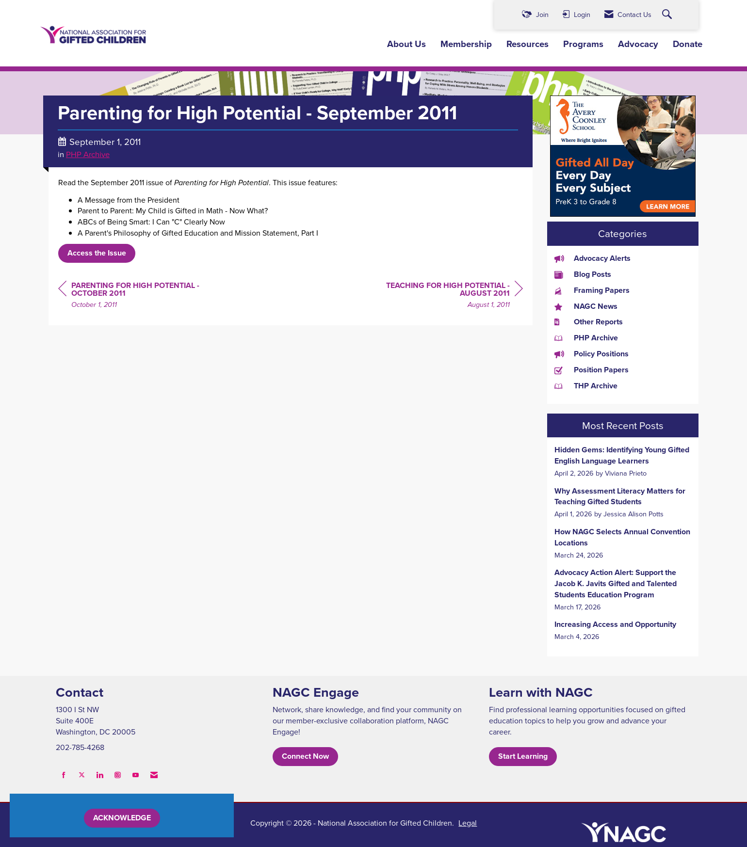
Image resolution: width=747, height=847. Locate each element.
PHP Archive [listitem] (586, 338)
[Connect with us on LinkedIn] (100, 775)
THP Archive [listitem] (585, 386)
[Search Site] (668, 15)
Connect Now (305, 756)
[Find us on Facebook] (64, 775)
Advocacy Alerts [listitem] (592, 258)
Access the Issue (96, 252)
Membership (466, 44)
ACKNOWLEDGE (122, 817)
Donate (687, 44)
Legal (467, 822)
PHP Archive (88, 154)
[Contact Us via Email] (154, 775)
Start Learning (523, 756)
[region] (450, 296)
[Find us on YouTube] (136, 775)
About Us (406, 44)
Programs (583, 44)
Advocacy (638, 44)
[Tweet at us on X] (82, 775)
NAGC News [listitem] (585, 306)
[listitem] (623, 461)
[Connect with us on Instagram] (118, 775)
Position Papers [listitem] (591, 370)
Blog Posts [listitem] (582, 274)
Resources (527, 44)
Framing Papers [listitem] (592, 290)
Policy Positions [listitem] (591, 354)
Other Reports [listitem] (588, 322)
